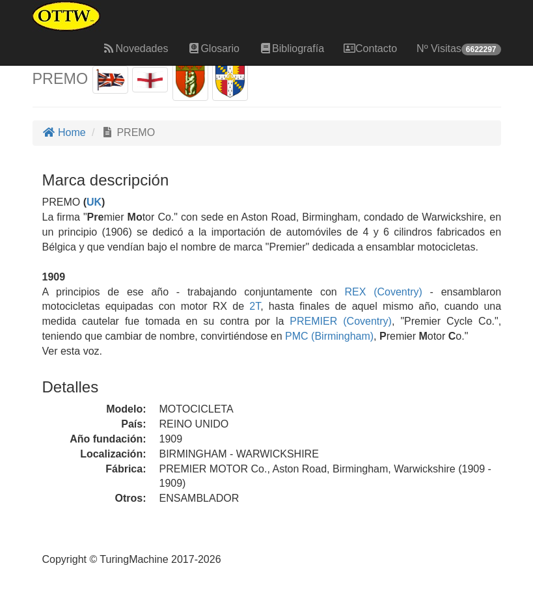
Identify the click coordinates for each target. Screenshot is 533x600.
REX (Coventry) (379, 291)
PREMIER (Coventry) (338, 321)
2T (254, 306)
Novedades (135, 48)
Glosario (213, 48)
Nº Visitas (458, 49)
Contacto (370, 48)
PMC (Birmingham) (328, 336)
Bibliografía (291, 48)
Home (64, 132)
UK (94, 202)
